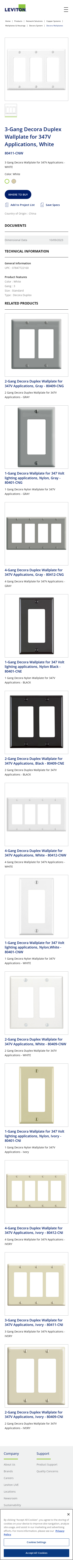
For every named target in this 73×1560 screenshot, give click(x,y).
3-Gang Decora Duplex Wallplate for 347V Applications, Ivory (34, 1322)
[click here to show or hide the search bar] (58, 10)
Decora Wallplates (54, 25)
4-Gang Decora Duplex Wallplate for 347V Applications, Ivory (34, 1230)
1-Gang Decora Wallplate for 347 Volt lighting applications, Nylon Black (34, 666)
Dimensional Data (16, 240)
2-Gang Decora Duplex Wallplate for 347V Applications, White (35, 1041)
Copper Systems (53, 21)
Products (18, 21)
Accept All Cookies (36, 1553)
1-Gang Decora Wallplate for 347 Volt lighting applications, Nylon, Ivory (34, 1136)
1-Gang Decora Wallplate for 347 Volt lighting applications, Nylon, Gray (34, 478)
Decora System (36, 25)
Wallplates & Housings (15, 25)
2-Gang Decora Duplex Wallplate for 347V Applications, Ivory (34, 1414)
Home (8, 21)
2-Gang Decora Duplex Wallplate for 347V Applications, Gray (34, 383)
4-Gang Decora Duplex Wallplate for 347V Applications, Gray (34, 572)
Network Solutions (34, 21)
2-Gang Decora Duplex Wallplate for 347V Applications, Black (34, 760)
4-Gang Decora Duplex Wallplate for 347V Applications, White (35, 852)
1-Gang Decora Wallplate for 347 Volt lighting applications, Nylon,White (34, 947)
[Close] (68, 1514)
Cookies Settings (36, 1542)
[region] (36, 1534)
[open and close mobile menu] (66, 9)
